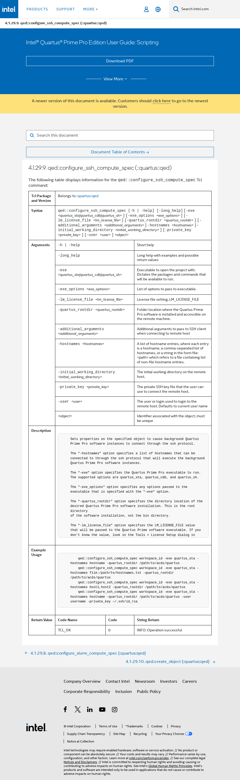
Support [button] (65, 9)
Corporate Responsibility (87, 691)
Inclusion (123, 691)
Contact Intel (118, 681)
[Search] (176, 9)
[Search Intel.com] (209, 9)
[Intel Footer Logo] (36, 727)
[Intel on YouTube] (103, 710)
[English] (158, 9)
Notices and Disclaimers (80, 762)
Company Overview (82, 681)
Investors (168, 681)
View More (116, 79)
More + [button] (90, 9)
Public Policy (149, 691)
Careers (189, 681)
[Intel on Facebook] (66, 710)
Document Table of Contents (118, 152)
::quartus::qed (87, 196)
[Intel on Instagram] (115, 710)
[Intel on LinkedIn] (90, 710)
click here (162, 101)
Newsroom (145, 681)
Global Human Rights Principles (170, 766)
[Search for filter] (120, 135)
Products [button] (37, 9)
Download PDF (120, 61)
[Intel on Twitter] (78, 710)
